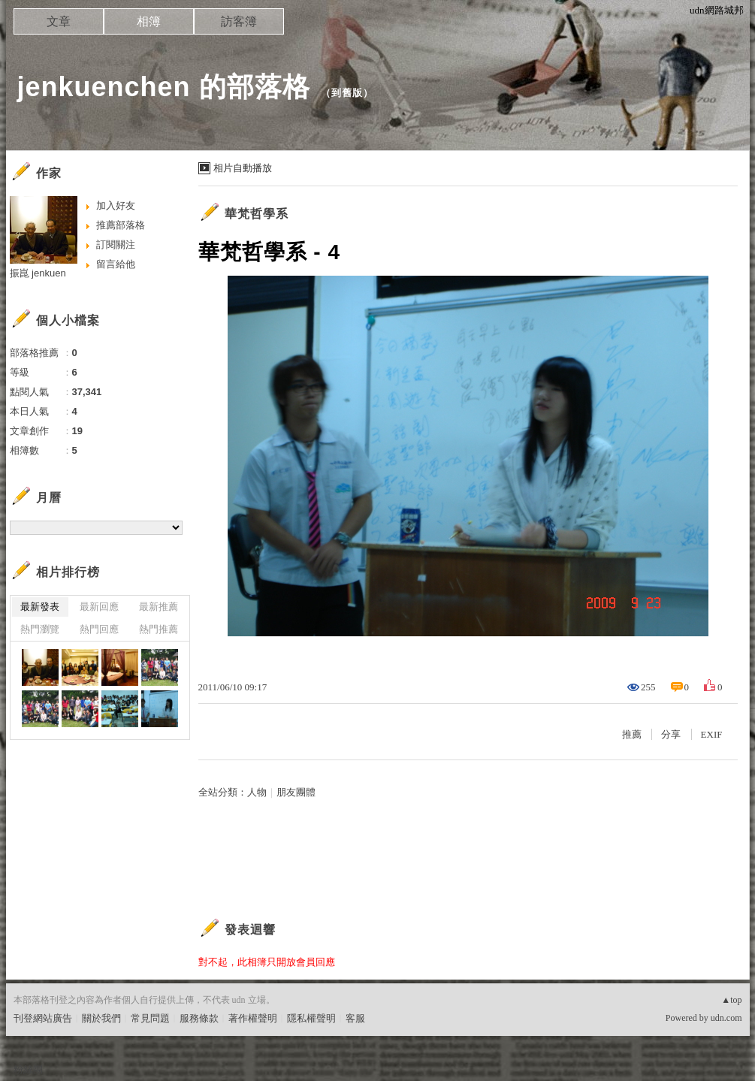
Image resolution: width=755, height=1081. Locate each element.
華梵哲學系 (256, 213)
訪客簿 (239, 21)
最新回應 (99, 606)
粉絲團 (28, 1069)
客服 (355, 1018)
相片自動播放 (242, 168)
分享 (671, 734)
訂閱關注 (115, 244)
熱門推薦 (158, 629)
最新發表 (39, 606)
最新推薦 (158, 606)
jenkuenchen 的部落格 (163, 86)
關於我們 (101, 1018)
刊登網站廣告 (43, 1018)
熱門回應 (99, 629)
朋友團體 (296, 792)
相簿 (149, 21)
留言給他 (115, 264)
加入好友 (115, 205)
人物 (257, 792)
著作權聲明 (252, 1018)
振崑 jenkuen (38, 273)
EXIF (712, 734)
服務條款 (199, 1018)
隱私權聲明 (311, 1018)
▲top (731, 1000)
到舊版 (347, 92)
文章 (59, 21)
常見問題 (150, 1018)
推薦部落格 (120, 225)
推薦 (632, 734)
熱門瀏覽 (39, 629)
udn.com (726, 1018)
